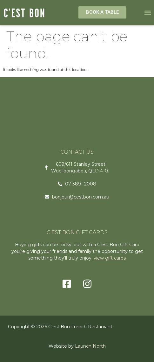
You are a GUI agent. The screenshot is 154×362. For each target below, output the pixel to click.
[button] (148, 12)
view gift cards (110, 258)
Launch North (90, 346)
